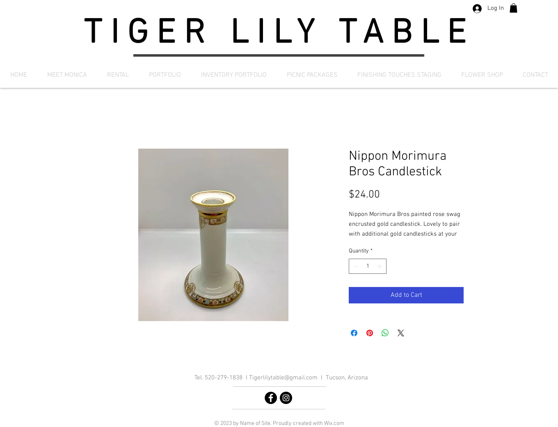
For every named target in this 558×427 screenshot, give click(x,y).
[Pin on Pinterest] (370, 333)
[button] (513, 8)
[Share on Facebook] (354, 333)
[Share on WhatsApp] (385, 333)
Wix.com (334, 423)
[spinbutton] (367, 266)
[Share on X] (401, 333)
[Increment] (380, 266)
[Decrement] (355, 266)
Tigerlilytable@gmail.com (283, 377)
